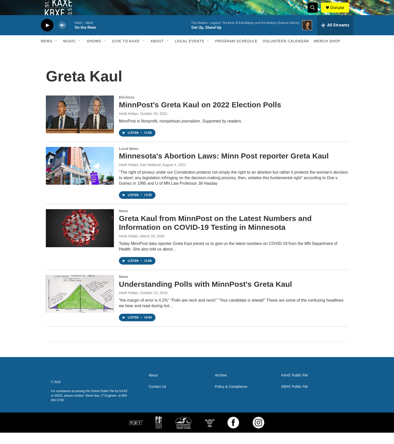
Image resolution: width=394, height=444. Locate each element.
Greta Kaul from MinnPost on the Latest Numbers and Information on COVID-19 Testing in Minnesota (215, 234)
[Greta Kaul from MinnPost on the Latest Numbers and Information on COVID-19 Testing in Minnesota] (80, 239)
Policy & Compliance (231, 398)
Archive (221, 387)
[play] (47, 37)
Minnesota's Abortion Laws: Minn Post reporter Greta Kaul (224, 167)
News (46, 52)
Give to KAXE (126, 52)
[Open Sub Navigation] (56, 52)
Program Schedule (236, 52)
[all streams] (335, 36)
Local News (128, 160)
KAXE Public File (294, 387)
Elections (127, 109)
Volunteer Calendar (286, 52)
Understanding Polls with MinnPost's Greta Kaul (205, 295)
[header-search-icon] (315, 13)
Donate (340, 13)
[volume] (62, 36)
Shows (94, 52)
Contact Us (157, 398)
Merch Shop (327, 52)
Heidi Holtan (128, 125)
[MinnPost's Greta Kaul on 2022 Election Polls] (80, 126)
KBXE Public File (294, 398)
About (157, 52)
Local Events (189, 52)
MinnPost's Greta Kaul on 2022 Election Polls (200, 116)
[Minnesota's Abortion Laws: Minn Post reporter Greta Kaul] (80, 177)
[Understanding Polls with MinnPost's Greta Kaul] (80, 305)
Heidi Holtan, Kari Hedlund (139, 176)
